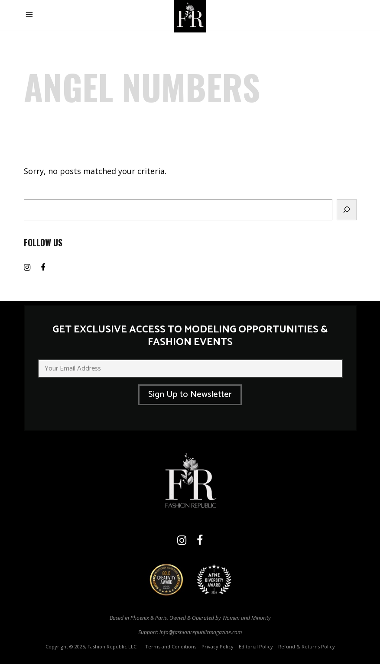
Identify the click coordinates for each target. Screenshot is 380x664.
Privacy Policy (217, 646)
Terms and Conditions (170, 646)
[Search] (347, 209)
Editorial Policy (256, 646)
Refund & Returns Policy (306, 646)
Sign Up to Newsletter (190, 394)
